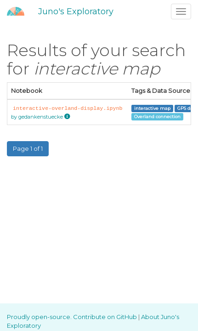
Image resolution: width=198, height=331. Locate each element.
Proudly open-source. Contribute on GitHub (72, 316)
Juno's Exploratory (75, 11)
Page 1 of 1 (28, 148)
